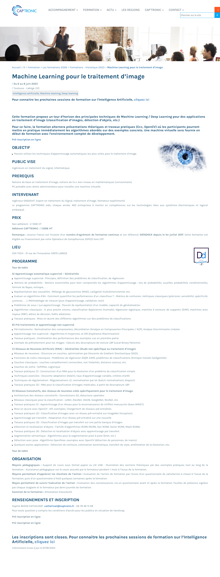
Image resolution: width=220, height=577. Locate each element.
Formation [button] (92, 10)
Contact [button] (176, 10)
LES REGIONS (131, 10)
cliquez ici (141, 99)
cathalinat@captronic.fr (59, 506)
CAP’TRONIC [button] (154, 10)
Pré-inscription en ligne (26, 139)
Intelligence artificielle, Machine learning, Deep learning (45, 93)
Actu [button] (111, 10)
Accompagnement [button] (63, 10)
